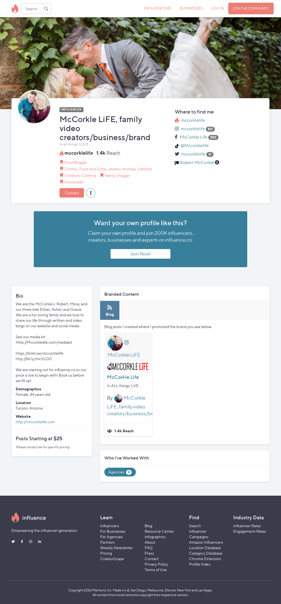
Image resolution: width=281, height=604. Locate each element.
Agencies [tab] (120, 472)
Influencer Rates (247, 525)
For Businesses (112, 531)
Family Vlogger (117, 175)
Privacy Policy (156, 564)
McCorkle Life (193, 137)
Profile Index (199, 564)
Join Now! (140, 253)
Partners (107, 542)
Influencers (109, 525)
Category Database (205, 553)
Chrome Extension (205, 558)
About (150, 542)
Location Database (205, 547)
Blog (148, 525)
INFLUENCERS (157, 8)
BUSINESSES (191, 8)
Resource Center (159, 531)
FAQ (149, 547)
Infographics (155, 536)
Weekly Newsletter (116, 547)
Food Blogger (75, 162)
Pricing (106, 553)
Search (195, 525)
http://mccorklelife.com (35, 421)
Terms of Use (156, 569)
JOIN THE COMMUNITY (251, 8)
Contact (72, 192)
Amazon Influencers (206, 542)
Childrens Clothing (80, 175)
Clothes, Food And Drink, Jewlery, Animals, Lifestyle (108, 168)
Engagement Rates (249, 531)
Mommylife (73, 182)
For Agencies (111, 536)
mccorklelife (193, 120)
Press (149, 553)
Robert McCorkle (197, 162)
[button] (90, 192)
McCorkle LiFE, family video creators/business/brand (134, 405)
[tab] (109, 310)
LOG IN (217, 8)
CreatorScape (112, 558)
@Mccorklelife (195, 145)
